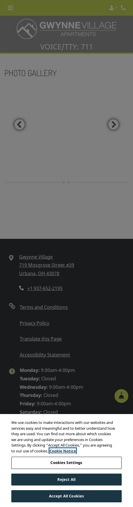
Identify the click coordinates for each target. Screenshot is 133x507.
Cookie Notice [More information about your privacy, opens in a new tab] (63, 451)
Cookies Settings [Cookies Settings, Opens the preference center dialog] (66, 463)
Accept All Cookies (66, 496)
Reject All (66, 479)
